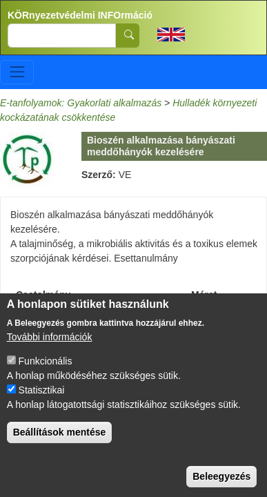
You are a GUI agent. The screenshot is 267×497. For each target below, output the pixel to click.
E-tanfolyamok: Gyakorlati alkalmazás (80, 102)
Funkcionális (45, 368)
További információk (49, 344)
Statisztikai (42, 397)
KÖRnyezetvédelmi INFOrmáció (80, 15)
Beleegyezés (221, 483)
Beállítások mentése (59, 439)
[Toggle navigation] (17, 72)
